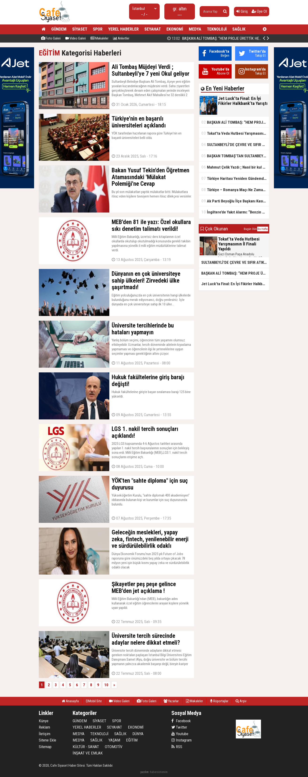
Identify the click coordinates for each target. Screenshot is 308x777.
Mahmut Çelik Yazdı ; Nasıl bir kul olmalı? (235, 167)
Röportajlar (219, 701)
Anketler (121, 38)
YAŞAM (114, 740)
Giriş (242, 11)
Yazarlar (171, 701)
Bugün (247, 229)
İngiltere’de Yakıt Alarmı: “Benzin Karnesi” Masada (235, 212)
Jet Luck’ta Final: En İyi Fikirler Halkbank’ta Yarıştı (215, 38)
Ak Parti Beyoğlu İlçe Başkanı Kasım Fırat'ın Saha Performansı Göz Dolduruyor (235, 201)
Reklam (44, 727)
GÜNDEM (59, 29)
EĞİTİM (49, 53)
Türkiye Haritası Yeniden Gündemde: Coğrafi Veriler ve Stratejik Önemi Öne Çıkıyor (235, 178)
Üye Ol (259, 11)
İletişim (44, 733)
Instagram (181, 740)
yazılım (144, 772)
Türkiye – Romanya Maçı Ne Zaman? (234, 189)
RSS (176, 746)
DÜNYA (137, 733)
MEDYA (195, 29)
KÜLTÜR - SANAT (86, 746)
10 (106, 684)
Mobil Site (94, 701)
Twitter (179, 727)
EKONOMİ (174, 29)
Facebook (181, 720)
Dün (254, 229)
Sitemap (45, 746)
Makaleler (99, 38)
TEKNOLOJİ (217, 29)
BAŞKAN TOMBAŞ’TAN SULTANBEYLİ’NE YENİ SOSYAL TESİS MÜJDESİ (235, 155)
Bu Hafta (263, 229)
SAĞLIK (238, 29)
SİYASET (79, 29)
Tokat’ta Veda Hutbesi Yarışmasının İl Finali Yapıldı (235, 133)
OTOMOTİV (113, 746)
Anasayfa (70, 701)
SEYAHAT (152, 29)
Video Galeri (75, 38)
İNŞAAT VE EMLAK (88, 753)
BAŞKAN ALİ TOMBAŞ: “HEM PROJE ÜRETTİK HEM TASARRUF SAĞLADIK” (235, 122)
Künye (43, 720)
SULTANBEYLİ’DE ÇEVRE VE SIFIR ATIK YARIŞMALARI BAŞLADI (235, 144)
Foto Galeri (51, 38)
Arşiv (241, 701)
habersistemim (159, 772)
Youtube (179, 733)
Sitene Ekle (47, 740)
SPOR (98, 29)
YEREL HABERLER (123, 29)
